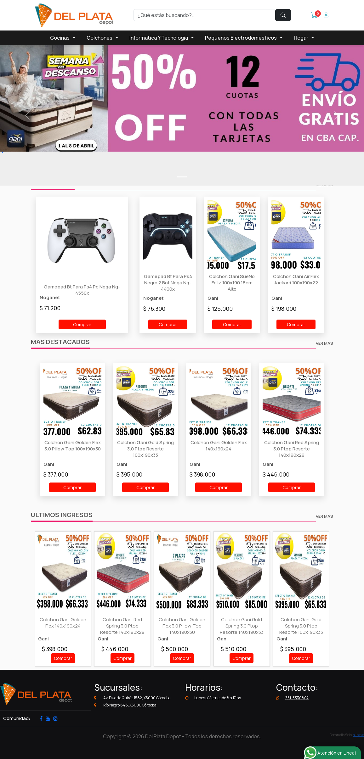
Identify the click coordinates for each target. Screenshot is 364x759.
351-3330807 (292, 697)
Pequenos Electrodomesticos (241, 37)
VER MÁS (324, 343)
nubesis (358, 735)
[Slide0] (182, 177)
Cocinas (60, 37)
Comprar (82, 324)
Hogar (301, 37)
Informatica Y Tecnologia (158, 37)
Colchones (99, 37)
